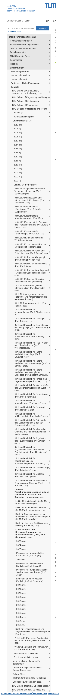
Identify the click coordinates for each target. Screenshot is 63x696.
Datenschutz (26, 693)
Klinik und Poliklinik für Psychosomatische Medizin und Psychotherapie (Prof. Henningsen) (31, 450)
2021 (18, 172)
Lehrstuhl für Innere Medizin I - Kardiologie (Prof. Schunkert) (30, 580)
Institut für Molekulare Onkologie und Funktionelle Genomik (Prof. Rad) (32, 272)
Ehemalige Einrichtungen (27, 682)
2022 (18, 176)
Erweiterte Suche (14, 31)
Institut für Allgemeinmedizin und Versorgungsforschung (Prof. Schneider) (30, 191)
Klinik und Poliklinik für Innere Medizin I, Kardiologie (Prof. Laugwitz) (28, 354)
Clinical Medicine (25, 185)
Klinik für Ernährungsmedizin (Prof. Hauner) (31, 304)
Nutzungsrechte (11, 693)
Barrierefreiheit (40, 693)
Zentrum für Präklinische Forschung (29, 678)
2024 (18, 132)
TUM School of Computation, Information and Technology (28, 92)
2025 (18, 136)
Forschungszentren (20, 71)
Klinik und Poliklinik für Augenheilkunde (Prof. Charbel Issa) (31, 312)
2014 (18, 145)
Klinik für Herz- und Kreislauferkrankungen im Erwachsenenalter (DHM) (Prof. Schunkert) (30, 533)
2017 (18, 156)
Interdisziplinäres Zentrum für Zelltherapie (26, 662)
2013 (18, 141)
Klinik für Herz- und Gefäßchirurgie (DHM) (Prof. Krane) (31, 524)
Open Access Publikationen (22, 48)
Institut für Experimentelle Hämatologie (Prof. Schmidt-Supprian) (28, 209)
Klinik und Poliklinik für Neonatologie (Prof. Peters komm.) (31, 395)
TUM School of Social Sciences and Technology (28, 691)
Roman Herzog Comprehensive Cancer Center (27, 668)
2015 (18, 148)
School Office (19, 674)
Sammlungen (16, 60)
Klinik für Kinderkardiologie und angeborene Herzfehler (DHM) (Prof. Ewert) (32, 631)
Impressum (53, 693)
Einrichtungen (17, 68)
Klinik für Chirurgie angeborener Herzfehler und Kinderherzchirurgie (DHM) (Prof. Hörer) (31, 297)
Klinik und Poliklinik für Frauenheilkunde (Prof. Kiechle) (29, 336)
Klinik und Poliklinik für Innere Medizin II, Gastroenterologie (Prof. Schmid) (31, 363)
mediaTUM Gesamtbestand (22, 37)
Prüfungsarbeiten (23, 117)
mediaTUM (11, 6)
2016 (17, 152)
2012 (18, 125)
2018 (17, 161)
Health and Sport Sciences (26, 653)
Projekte (14, 64)
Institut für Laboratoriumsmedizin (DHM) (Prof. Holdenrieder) (30, 508)
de (47, 21)
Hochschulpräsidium (20, 75)
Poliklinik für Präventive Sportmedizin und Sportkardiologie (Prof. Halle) (32, 640)
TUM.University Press (20, 56)
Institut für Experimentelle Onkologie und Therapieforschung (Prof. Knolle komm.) (31, 224)
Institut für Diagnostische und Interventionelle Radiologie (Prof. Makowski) (30, 200)
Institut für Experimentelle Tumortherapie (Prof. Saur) (29, 232)
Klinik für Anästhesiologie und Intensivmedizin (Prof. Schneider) (30, 287)
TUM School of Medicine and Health (29, 109)
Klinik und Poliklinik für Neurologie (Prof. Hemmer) (30, 408)
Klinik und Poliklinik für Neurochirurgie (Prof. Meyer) (30, 401)
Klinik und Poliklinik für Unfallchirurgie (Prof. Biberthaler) (32, 468)
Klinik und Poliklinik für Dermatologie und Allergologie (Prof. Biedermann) (31, 327)
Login (25, 21)
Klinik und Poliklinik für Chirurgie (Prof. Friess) (29, 319)
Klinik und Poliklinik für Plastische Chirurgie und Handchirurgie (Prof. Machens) (30, 432)
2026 (17, 128)
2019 (18, 165)
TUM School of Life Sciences (25, 101)
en (54, 21)
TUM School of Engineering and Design (30, 97)
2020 (18, 168)
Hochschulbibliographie (21, 41)
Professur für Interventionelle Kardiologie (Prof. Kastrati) (29, 564)
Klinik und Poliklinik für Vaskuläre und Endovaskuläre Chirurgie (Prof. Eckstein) (32, 483)
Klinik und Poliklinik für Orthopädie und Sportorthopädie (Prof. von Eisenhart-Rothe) (30, 422)
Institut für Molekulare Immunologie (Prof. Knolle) (31, 264)
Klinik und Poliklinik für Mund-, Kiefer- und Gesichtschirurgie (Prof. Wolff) (32, 387)
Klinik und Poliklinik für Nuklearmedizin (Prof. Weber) (31, 415)
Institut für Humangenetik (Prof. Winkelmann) (29, 239)
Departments (22, 121)
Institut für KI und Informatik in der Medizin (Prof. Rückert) (30, 245)
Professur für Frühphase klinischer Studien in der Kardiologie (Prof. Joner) (32, 572)
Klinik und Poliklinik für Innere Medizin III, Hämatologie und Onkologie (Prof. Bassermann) (31, 372)
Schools (15, 87)
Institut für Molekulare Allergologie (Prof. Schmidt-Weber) (30, 258)
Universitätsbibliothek (16, 8)
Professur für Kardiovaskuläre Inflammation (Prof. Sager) (30, 554)
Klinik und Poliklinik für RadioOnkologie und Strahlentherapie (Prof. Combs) (32, 461)
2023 (17, 181)
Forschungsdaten (18, 52)
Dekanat (18, 112)
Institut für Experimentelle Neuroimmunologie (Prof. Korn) (30, 217)
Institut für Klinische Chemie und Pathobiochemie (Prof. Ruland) (31, 252)
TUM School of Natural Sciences (30, 686)
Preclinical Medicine (26, 657)
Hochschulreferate (19, 79)
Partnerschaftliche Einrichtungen (26, 83)
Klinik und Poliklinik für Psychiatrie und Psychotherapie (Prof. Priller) (30, 440)
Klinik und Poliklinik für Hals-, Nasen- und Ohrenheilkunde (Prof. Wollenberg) (32, 345)
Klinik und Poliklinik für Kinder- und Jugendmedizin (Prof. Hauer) (31, 380)
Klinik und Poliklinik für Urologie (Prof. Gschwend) (29, 475)
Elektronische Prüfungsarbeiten (24, 44)
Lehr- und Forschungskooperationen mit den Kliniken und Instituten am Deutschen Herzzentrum (32, 493)
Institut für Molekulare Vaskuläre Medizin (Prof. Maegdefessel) (29, 280)
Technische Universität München (21, 11)
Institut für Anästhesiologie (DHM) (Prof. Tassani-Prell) (31, 502)
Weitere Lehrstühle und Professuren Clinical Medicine (31, 648)
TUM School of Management (25, 105)
